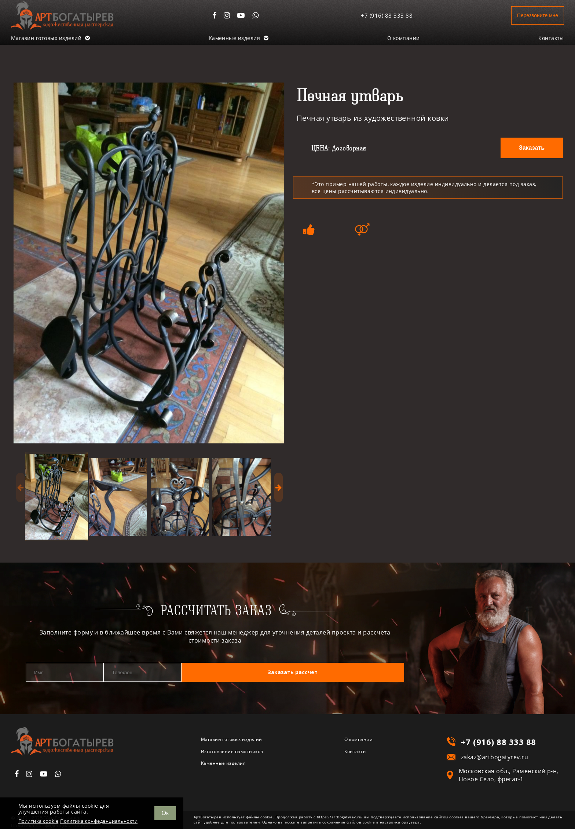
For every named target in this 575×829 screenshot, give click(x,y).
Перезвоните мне (531, 15)
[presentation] (20, 487)
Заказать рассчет (347, 672)
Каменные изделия (239, 37)
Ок (165, 813)
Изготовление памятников (241, 754)
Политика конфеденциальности (99, 821)
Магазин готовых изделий (50, 37)
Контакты (551, 37)
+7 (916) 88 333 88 (376, 15)
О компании (403, 37)
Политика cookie (38, 821)
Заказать (532, 148)
